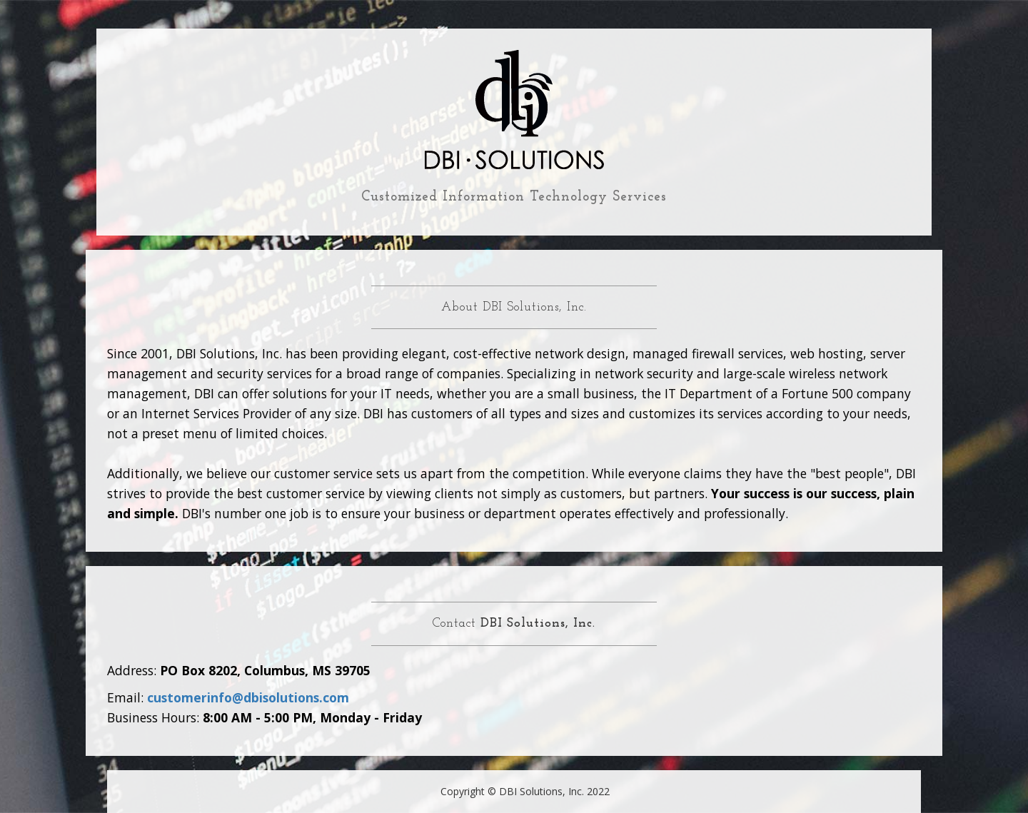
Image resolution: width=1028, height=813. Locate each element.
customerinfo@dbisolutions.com (248, 697)
